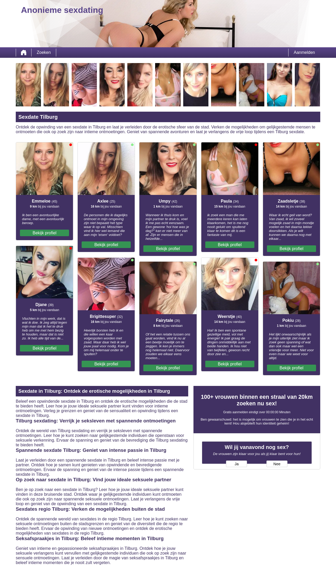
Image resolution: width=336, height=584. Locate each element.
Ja (237, 464)
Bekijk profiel (44, 233)
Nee (277, 464)
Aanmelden (304, 52)
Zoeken (44, 52)
